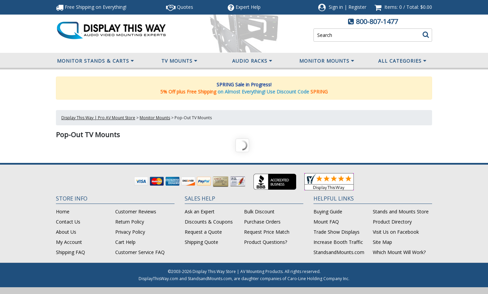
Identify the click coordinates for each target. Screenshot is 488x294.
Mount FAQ (326, 221)
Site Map (382, 242)
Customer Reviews (135, 211)
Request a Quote (203, 232)
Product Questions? (265, 242)
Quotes (179, 7)
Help (244, 7)
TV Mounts (179, 61)
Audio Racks (252, 61)
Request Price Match (266, 232)
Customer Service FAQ (140, 252)
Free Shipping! (91, 7)
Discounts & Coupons (209, 221)
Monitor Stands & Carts (95, 61)
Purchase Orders (262, 221)
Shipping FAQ (70, 252)
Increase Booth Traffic (338, 242)
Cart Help (125, 242)
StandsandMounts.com (338, 252)
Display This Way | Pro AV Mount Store (98, 118)
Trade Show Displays (336, 232)
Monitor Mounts (326, 61)
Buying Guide (327, 211)
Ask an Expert (200, 211)
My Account (69, 242)
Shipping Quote (201, 242)
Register (357, 7)
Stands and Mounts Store (401, 211)
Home (62, 211)
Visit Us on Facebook (396, 232)
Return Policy (129, 221)
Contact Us (68, 221)
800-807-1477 (377, 21)
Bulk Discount (259, 211)
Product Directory (392, 221)
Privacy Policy (130, 232)
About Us (66, 232)
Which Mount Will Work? (399, 252)
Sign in (336, 7)
